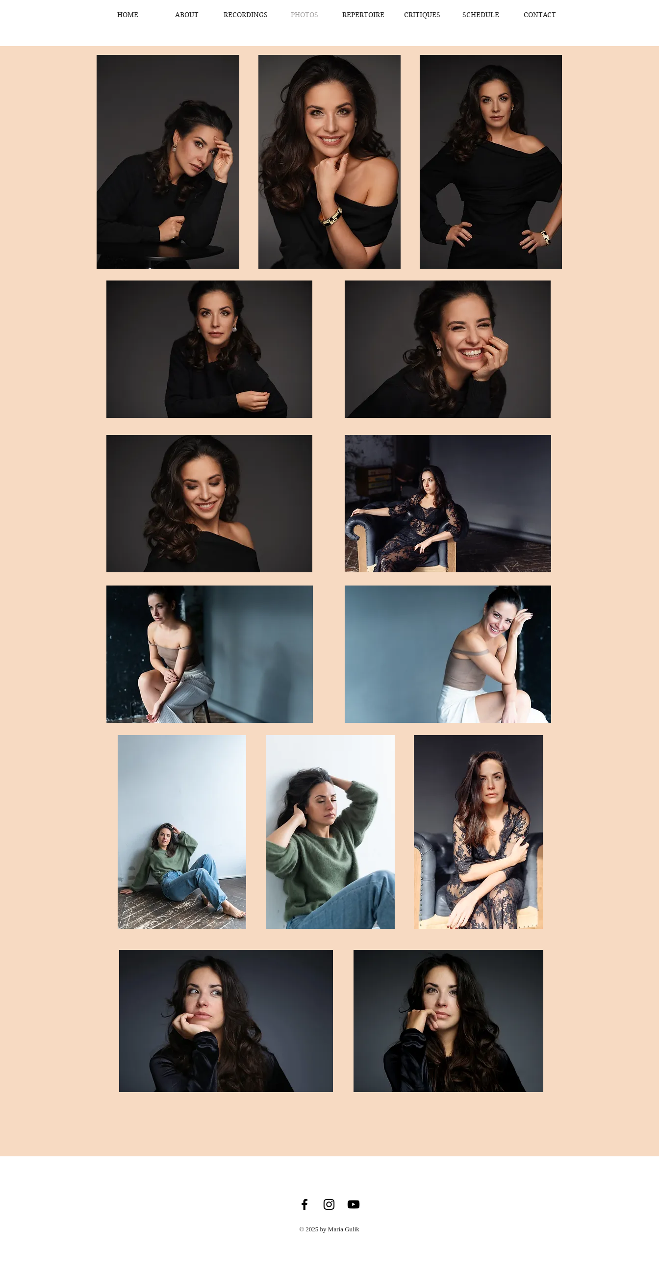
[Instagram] (329, 1204)
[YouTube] (353, 1204)
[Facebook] (304, 1204)
